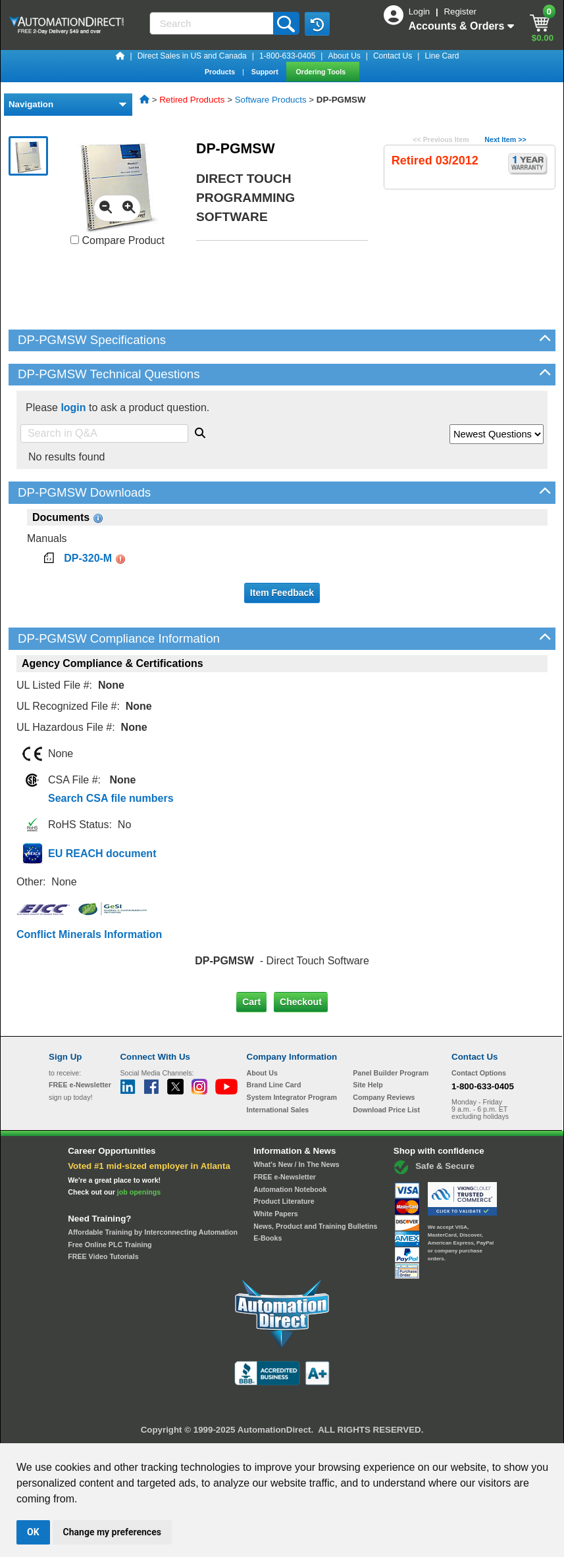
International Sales (278, 1110)
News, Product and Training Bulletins (315, 1226)
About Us (344, 56)
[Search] (212, 23)
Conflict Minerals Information (89, 934)
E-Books (267, 1238)
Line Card (441, 56)
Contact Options (478, 1073)
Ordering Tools (322, 72)
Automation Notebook (289, 1189)
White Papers (275, 1214)
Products (221, 72)
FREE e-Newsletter (284, 1177)
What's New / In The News (296, 1164)
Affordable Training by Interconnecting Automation (153, 1232)
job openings (139, 1192)
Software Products (271, 100)
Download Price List (386, 1110)
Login (420, 11)
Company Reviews (384, 1097)
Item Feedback (282, 592)
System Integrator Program (292, 1097)
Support (265, 72)
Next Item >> (505, 139)
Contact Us (392, 56)
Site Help (368, 1085)
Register (460, 11)
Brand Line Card (274, 1085)
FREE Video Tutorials (103, 1256)
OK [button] (33, 1532)
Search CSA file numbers (111, 798)
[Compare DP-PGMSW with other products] (74, 239)
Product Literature (283, 1201)
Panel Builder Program (390, 1073)
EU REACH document (102, 853)
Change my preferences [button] (112, 1532)
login (73, 407)
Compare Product (117, 240)
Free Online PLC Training (109, 1244)
